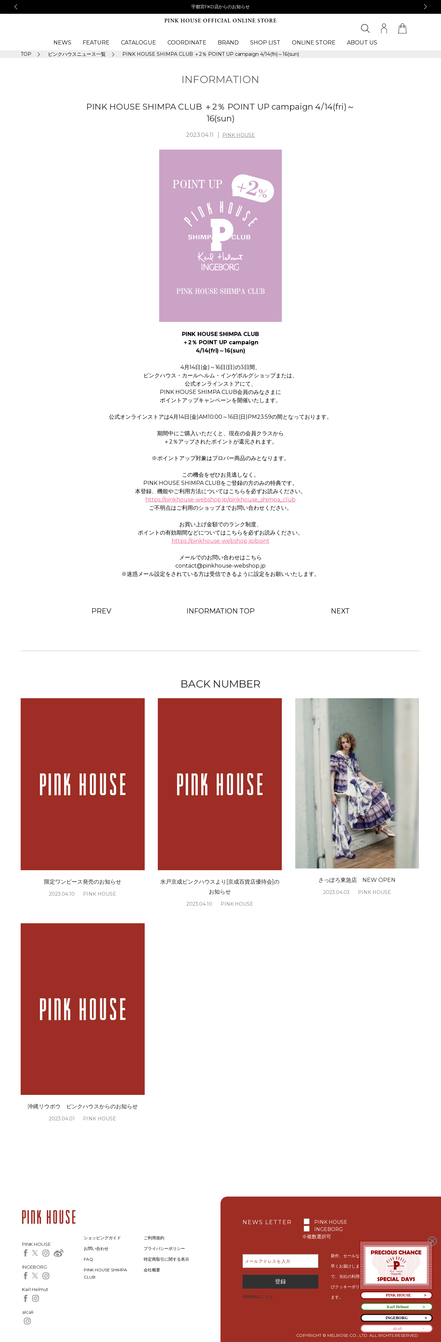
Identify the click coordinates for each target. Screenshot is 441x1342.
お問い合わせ (96, 1248)
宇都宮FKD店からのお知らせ (220, 6)
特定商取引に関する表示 (166, 1259)
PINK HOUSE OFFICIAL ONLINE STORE (220, 20)
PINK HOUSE (238, 135)
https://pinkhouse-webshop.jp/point (220, 541)
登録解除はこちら (258, 1296)
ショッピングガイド (102, 1237)
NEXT (340, 611)
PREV (101, 611)
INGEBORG (328, 1229)
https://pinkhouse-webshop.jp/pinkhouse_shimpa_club (220, 499)
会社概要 (152, 1269)
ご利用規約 (154, 1237)
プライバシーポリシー (164, 1248)
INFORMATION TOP (220, 611)
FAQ (88, 1259)
